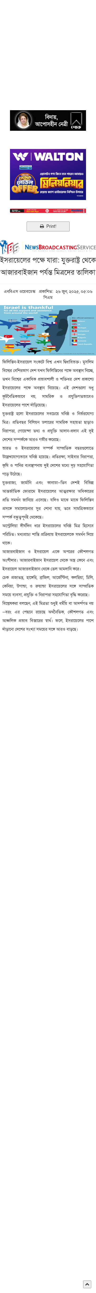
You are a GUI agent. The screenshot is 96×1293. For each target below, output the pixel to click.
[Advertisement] (48, 48)
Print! (48, 226)
